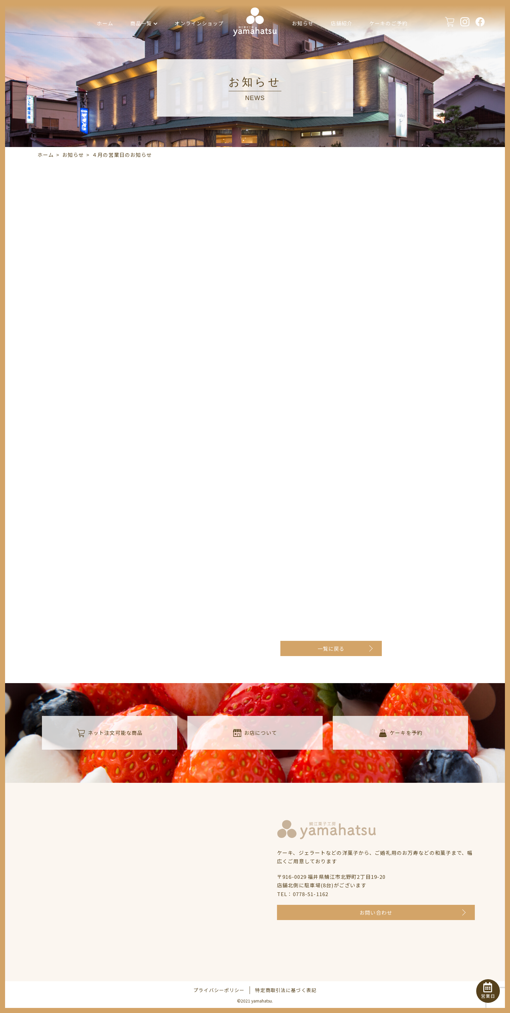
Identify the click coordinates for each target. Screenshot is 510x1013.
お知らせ (303, 23)
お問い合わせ (376, 912)
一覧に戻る (331, 648)
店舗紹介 (342, 23)
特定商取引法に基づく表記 (286, 990)
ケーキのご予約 (388, 23)
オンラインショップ (199, 23)
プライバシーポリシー (219, 990)
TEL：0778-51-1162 (302, 893)
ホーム (105, 23)
